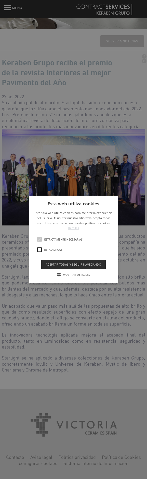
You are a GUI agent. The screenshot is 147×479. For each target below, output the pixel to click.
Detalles (73, 228)
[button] (73, 239)
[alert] (73, 239)
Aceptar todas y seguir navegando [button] (73, 264)
